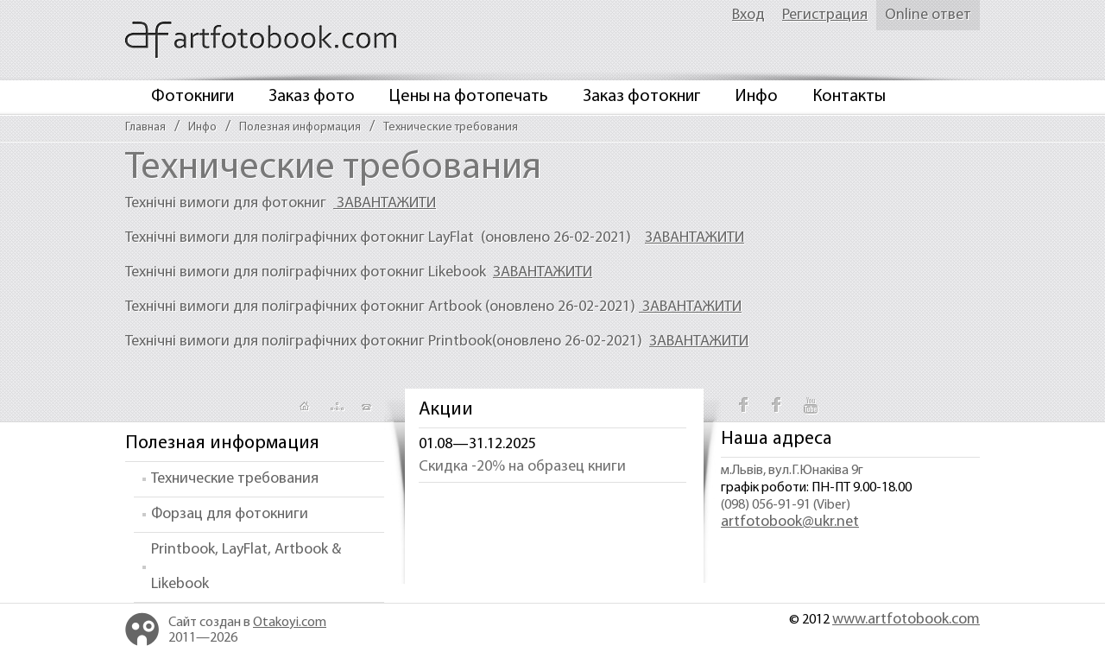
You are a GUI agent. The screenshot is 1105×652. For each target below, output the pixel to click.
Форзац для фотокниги (229, 514)
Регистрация (825, 15)
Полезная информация (300, 127)
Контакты (849, 96)
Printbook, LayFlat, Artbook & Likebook (246, 566)
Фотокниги (192, 96)
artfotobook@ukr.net (790, 522)
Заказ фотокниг (641, 96)
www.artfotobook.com (906, 619)
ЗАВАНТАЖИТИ (384, 203)
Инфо (756, 96)
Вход (748, 15)
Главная (145, 127)
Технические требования (450, 127)
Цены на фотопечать (468, 96)
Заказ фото (311, 96)
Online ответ (928, 15)
